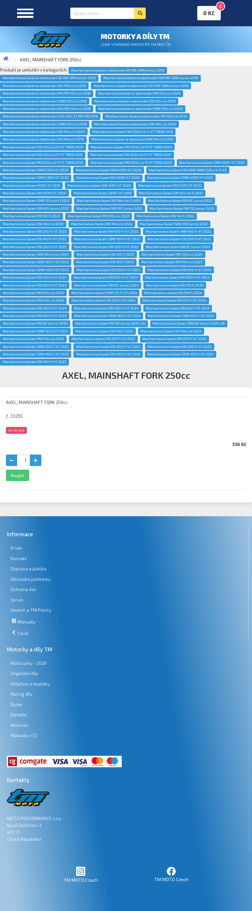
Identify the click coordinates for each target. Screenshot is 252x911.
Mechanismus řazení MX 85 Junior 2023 (178, 247)
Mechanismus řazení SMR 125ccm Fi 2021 (36, 200)
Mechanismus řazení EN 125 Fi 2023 (105, 254)
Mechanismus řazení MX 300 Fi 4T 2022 (106, 247)
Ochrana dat (23, 589)
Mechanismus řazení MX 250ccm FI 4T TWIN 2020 (131, 147)
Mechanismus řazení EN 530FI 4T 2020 (169, 185)
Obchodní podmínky (30, 579)
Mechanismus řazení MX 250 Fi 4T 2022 (35, 231)
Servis (16, 600)
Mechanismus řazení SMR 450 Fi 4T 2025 (180, 354)
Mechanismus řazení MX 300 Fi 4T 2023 (177, 277)
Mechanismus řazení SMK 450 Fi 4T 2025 (36, 354)
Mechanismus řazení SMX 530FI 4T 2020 (35, 170)
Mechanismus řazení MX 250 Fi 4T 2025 (174, 339)
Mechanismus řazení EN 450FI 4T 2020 (99, 185)
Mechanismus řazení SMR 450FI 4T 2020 (180, 178)
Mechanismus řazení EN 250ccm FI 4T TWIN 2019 (43, 155)
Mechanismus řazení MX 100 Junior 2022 (109, 208)
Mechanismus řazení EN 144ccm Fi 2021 (109, 200)
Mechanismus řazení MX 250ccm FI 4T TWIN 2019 (43, 162)
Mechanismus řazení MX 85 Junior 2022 (180, 200)
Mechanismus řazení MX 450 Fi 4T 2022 (106, 231)
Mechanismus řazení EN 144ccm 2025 (170, 331)
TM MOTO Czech (81, 874)
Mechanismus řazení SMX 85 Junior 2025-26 (189, 323)
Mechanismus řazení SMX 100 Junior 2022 (174, 224)
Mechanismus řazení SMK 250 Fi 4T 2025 (36, 347)
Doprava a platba (28, 568)
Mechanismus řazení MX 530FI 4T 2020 (108, 178)
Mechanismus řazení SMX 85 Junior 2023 (36, 254)
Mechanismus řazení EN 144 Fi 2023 (105, 262)
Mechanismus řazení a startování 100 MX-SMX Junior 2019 (141, 86)
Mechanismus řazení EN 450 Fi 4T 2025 (34, 362)
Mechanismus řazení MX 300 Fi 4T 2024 (106, 308)
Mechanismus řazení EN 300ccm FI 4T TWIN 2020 (130, 155)
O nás (16, 548)
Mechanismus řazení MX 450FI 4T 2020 (34, 193)
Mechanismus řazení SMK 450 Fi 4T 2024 (181, 316)
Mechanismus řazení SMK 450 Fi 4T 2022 (178, 231)
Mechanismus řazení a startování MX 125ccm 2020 (139, 93)
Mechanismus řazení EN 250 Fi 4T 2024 (103, 300)
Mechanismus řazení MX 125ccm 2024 (33, 293)
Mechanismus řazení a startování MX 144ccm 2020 (44, 132)
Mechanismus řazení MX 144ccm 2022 (102, 224)
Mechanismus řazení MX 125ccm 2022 (98, 216)
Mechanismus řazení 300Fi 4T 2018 (103, 193)
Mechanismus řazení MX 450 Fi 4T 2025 (108, 354)
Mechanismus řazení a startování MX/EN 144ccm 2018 (47, 109)
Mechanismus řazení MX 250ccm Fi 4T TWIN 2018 (133, 132)
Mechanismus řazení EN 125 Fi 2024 (174, 285)
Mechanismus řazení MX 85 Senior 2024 (35, 323)
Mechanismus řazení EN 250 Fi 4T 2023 (108, 270)
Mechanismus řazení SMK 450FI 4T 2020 (212, 162)
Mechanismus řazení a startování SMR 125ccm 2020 (140, 109)
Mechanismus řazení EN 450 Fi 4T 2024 (177, 308)
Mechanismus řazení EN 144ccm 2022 (33, 224)
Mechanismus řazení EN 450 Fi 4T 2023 (34, 277)
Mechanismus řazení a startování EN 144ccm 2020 (135, 124)
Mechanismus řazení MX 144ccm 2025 (33, 339)
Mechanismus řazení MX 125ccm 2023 (172, 254)
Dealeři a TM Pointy (30, 610)
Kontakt (18, 558)
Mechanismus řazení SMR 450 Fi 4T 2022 (107, 239)
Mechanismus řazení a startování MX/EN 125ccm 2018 (47, 93)
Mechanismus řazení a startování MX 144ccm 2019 (132, 139)
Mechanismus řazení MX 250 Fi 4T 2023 (106, 277)
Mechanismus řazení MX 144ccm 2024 (33, 300)
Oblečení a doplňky (30, 684)
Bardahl (18, 714)
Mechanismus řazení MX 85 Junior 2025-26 (110, 323)
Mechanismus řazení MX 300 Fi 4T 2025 (179, 347)
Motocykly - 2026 (28, 663)
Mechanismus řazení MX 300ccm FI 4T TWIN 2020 (131, 162)
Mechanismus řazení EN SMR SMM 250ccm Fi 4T (188, 170)
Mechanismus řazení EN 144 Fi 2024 (173, 293)
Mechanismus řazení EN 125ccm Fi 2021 (171, 193)
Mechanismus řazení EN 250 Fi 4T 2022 (179, 239)
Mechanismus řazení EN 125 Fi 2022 (31, 216)
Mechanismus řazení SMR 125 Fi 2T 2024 (104, 293)
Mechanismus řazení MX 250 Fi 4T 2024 (174, 300)
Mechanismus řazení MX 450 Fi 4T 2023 (179, 270)
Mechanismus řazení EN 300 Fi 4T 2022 (35, 247)
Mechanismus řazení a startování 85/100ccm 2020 (44, 86)
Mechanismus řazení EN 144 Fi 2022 (165, 216)
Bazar (16, 704)
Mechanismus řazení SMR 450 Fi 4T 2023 (36, 270)
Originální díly (24, 673)
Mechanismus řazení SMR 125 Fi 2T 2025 (35, 331)
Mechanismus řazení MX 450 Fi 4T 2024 (35, 316)
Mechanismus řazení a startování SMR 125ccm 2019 (45, 124)
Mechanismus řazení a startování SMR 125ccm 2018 (45, 101)
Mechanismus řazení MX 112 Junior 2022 (182, 208)
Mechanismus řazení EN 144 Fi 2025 (104, 331)
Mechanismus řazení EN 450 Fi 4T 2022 (34, 239)
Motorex (19, 725)
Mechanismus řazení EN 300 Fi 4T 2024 (35, 308)
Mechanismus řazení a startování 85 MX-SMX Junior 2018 (49, 78)
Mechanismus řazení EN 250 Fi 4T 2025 (103, 339)
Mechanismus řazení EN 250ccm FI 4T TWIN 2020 (43, 147)
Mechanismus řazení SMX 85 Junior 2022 (36, 208)
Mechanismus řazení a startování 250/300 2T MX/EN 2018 (50, 116)
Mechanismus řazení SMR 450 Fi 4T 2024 (107, 316)
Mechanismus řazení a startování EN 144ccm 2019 (43, 139)
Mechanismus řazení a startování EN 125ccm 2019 (135, 101)
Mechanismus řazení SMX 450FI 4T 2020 (108, 170)
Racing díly (21, 694)
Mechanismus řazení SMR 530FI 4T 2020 (36, 178)
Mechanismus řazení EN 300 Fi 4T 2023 (35, 285)
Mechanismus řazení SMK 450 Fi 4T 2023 (36, 262)
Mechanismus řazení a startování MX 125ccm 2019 (146, 116)
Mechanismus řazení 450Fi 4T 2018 (31, 185)
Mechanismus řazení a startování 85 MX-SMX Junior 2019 (117, 70)
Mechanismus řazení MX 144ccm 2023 (171, 262)
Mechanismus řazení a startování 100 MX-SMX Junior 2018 (150, 78)
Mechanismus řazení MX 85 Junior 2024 (106, 285)
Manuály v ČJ (23, 735)
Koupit (17, 475)
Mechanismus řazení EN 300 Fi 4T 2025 (108, 347)
